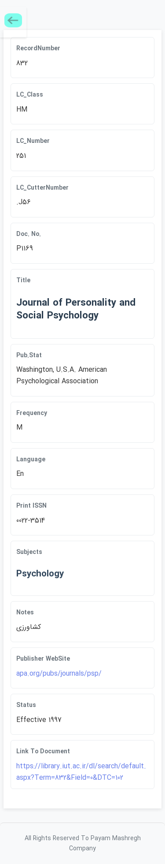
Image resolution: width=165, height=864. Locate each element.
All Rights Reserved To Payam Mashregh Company (83, 843)
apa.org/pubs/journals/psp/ (59, 673)
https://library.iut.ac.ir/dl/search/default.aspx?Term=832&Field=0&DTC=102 (81, 772)
